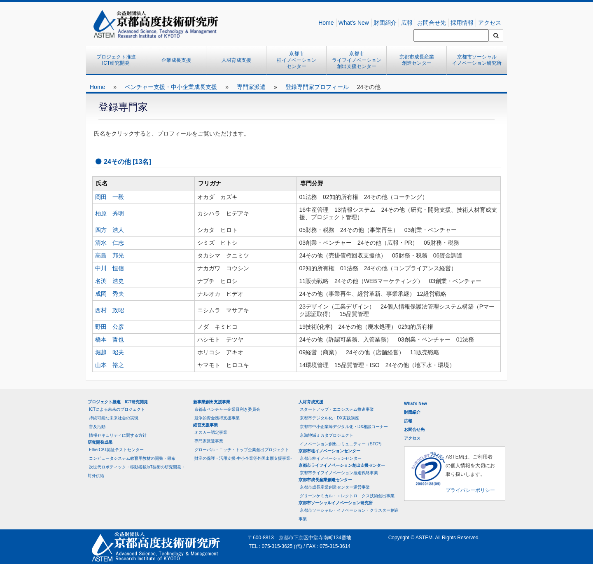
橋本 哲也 (109, 339)
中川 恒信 (109, 268)
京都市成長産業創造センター (416, 60)
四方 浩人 (109, 230)
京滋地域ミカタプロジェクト (326, 435)
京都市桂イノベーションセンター (296, 60)
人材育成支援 (236, 60)
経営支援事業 (205, 425)
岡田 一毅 (109, 197)
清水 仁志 (109, 242)
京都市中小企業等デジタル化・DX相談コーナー (344, 426)
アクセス (489, 22)
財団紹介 (385, 22)
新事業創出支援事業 (211, 402)
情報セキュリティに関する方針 (118, 435)
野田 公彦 (109, 326)
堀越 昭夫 (109, 352)
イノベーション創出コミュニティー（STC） (342, 444)
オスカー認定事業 (210, 432)
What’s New (354, 22)
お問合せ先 (431, 22)
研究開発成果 (100, 442)
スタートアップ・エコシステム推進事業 (337, 409)
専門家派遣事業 (208, 441)
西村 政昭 (109, 310)
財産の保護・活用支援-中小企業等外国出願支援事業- (243, 458)
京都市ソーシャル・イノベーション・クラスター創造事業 (349, 514)
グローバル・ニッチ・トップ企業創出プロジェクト (241, 449)
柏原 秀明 (109, 213)
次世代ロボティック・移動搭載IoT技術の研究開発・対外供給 (136, 471)
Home (326, 22)
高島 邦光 (109, 255)
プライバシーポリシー (470, 490)
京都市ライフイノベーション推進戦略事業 (339, 472)
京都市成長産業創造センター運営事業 (335, 487)
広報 (407, 22)
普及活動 (97, 426)
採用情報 (462, 22)
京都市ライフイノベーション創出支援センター (356, 60)
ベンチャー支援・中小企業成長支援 (171, 87)
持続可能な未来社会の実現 (113, 418)
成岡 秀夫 (109, 293)
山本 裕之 (109, 365)
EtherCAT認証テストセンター (116, 449)
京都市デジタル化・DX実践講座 (329, 418)
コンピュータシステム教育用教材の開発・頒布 (132, 458)
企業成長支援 (176, 60)
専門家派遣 (251, 87)
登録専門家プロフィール (317, 87)
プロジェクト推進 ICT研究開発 (118, 60)
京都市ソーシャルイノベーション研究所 (477, 60)
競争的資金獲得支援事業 (217, 418)
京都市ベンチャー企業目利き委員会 (227, 409)
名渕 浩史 (109, 281)
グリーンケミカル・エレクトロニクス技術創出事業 (347, 496)
